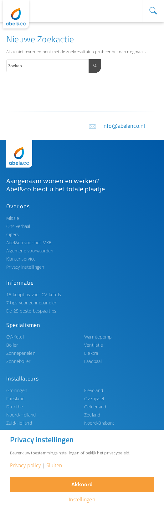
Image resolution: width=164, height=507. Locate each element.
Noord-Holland (21, 415)
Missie (12, 218)
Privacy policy (25, 465)
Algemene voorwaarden (30, 251)
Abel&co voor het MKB (29, 243)
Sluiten (54, 465)
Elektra (91, 353)
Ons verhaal (18, 226)
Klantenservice (21, 259)
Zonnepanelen (20, 353)
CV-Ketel (15, 337)
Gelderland (95, 407)
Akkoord (82, 484)
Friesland (15, 398)
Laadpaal (93, 361)
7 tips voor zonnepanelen (32, 303)
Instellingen (82, 499)
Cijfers (12, 234)
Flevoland (93, 390)
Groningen (16, 390)
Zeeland (92, 415)
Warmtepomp (97, 337)
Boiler (12, 345)
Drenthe (14, 407)
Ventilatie (93, 345)
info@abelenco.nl (123, 126)
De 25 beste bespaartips (31, 311)
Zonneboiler (18, 361)
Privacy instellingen (25, 267)
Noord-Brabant (99, 423)
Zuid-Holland (19, 423)
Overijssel (94, 398)
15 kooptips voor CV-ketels (33, 294)
